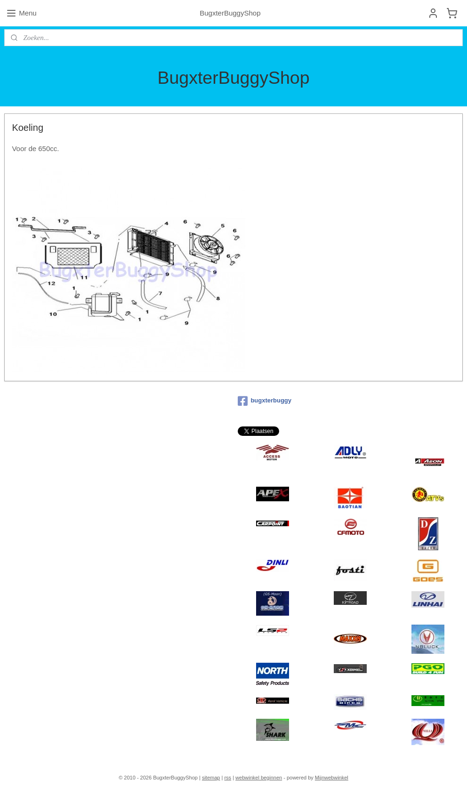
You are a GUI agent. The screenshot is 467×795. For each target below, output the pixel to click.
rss (227, 777)
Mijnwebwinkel (331, 777)
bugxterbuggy (264, 401)
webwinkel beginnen (258, 777)
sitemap (211, 777)
